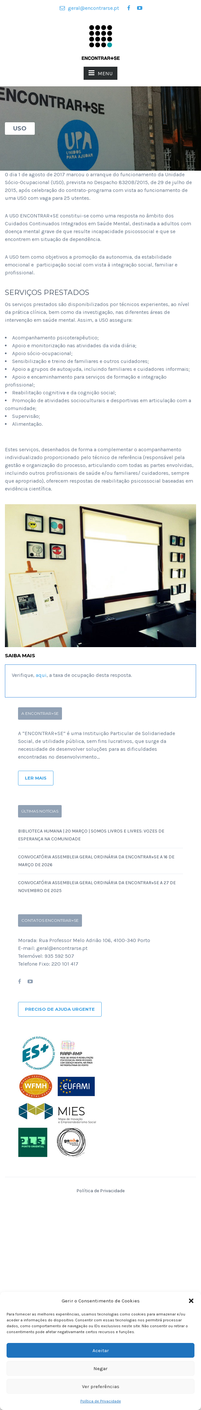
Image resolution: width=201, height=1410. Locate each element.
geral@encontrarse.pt (89, 8)
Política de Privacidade (100, 1401)
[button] (191, 1301)
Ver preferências (100, 1386)
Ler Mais (36, 778)
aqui (41, 675)
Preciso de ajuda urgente (60, 1009)
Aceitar (100, 1350)
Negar (100, 1368)
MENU (100, 73)
